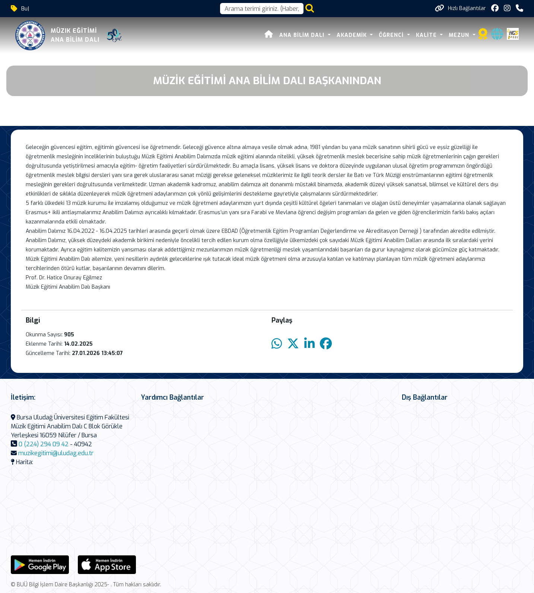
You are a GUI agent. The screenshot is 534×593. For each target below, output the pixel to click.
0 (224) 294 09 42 (44, 444)
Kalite (427, 35)
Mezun (460, 35)
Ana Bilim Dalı (302, 35)
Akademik (353, 35)
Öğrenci (392, 35)
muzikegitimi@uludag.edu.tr (55, 453)
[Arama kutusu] (261, 8)
